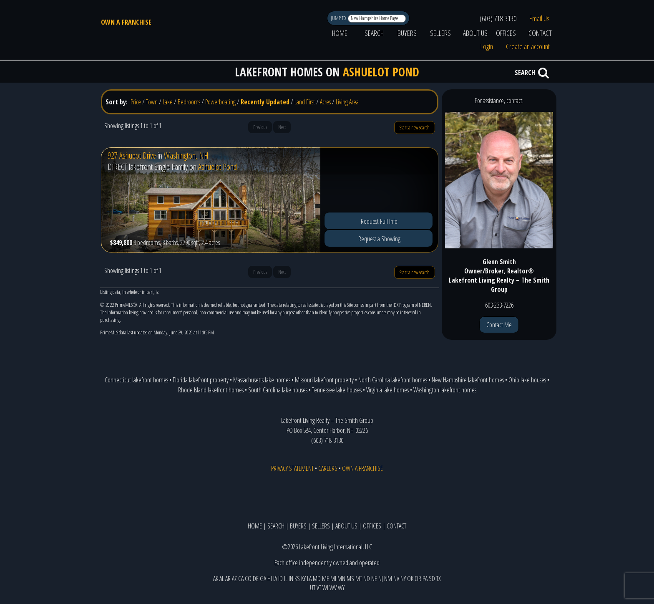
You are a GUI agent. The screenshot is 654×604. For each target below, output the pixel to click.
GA (263, 578)
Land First (304, 101)
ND (366, 578)
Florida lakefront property (201, 379)
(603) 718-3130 (498, 18)
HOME (339, 33)
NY (403, 578)
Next (282, 127)
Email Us (539, 18)
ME (325, 578)
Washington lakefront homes (444, 389)
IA (275, 578)
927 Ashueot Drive (132, 155)
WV (333, 587)
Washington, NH (186, 155)
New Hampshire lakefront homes (468, 379)
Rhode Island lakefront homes (211, 389)
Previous (260, 127)
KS (297, 578)
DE (256, 578)
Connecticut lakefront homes (136, 379)
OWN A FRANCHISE (126, 22)
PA (425, 578)
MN (341, 578)
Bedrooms (189, 101)
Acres (325, 101)
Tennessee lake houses (337, 389)
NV (396, 578)
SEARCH (374, 33)
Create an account (528, 46)
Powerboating (220, 101)
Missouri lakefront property (324, 379)
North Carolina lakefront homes (392, 379)
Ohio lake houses (527, 379)
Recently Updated (265, 101)
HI (269, 578)
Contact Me (499, 324)
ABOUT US (475, 33)
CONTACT (540, 33)
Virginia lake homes (387, 389)
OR (418, 578)
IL (285, 578)
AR (228, 578)
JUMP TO (339, 18)
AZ (234, 578)
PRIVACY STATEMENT (292, 468)
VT (319, 587)
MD (317, 578)
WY (341, 587)
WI (325, 587)
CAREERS (327, 468)
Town (152, 101)
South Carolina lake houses (277, 389)
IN (291, 578)
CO (248, 578)
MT (358, 578)
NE (374, 578)
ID (280, 578)
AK (215, 578)
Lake (168, 101)
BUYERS (407, 33)
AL (221, 578)
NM (388, 578)
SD (432, 578)
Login (486, 46)
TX (438, 578)
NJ (380, 578)
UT (312, 587)
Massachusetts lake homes (261, 379)
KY (303, 578)
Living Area (347, 101)
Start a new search (415, 127)
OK (410, 578)
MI (333, 578)
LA (309, 578)
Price (136, 101)
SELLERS (440, 33)
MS (350, 578)
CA (241, 578)
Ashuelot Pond (217, 166)
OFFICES (506, 33)
